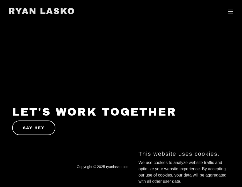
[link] (41, 12)
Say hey (34, 128)
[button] (230, 11)
